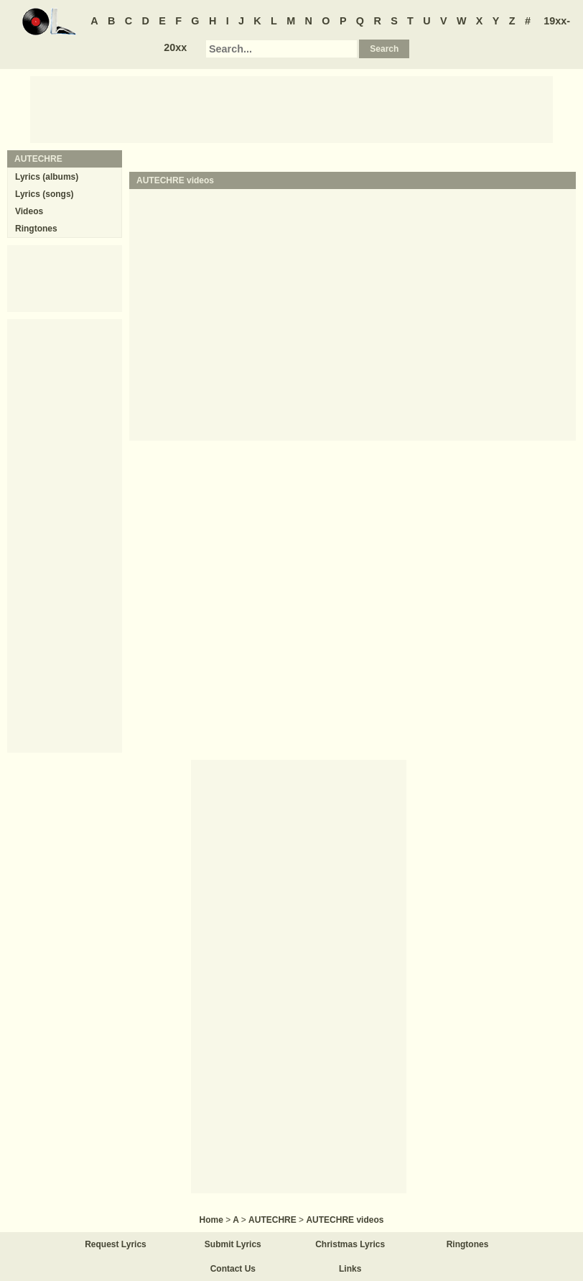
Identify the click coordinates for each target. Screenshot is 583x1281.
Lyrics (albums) (46, 177)
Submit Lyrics (233, 1244)
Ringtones (36, 229)
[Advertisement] (291, 108)
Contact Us (233, 1269)
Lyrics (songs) (44, 194)
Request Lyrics (115, 1244)
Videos (29, 211)
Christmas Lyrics (350, 1244)
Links (350, 1269)
